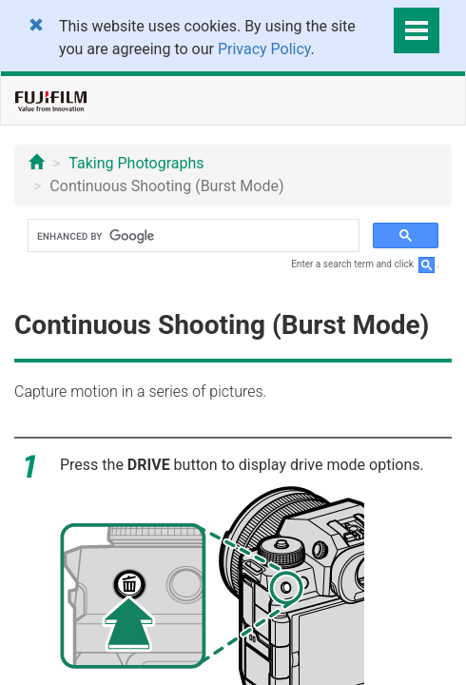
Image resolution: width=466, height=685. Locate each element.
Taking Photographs (136, 163)
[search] (191, 236)
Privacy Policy (264, 49)
